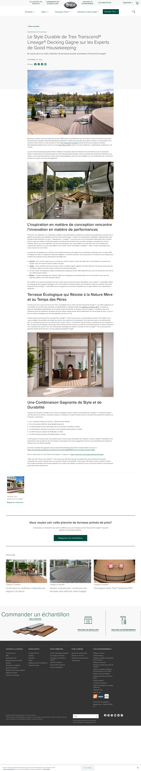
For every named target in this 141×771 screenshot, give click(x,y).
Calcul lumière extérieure (57, 665)
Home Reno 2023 (64, 145)
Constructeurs (76, 660)
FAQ (7, 656)
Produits (29, 11)
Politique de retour (98, 653)
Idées (43, 11)
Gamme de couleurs (56, 662)
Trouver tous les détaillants (101, 702)
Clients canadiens (98, 681)
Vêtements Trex (98, 690)
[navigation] (70, 3)
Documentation (104, 3)
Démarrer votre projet (87, 11)
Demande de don (34, 665)
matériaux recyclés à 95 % (90, 307)
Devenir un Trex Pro (78, 656)
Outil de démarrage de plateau (59, 653)
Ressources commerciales (79, 653)
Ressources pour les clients (14, 660)
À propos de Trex (34, 653)
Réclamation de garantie (13, 665)
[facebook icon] (35, 64)
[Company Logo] (70, 5)
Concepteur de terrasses (57, 656)
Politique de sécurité (99, 662)
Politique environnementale (101, 674)
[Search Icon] (133, 11)
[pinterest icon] (39, 64)
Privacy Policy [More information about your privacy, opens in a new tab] (46, 769)
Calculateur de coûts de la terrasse (58, 659)
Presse (31, 660)
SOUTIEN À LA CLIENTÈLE (14, 649)
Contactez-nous (10, 653)
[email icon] (45, 64)
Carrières (31, 656)
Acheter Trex (110, 11)
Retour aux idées (34, 26)
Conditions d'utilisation (100, 683)
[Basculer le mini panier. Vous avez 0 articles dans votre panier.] (137, 3)
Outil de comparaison (56, 667)
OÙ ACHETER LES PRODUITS (36, 3)
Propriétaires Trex (11, 658)
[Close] (138, 768)
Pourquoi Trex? (62, 11)
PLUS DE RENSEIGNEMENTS (102, 649)
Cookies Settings (98, 656)
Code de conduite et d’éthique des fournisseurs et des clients (102, 670)
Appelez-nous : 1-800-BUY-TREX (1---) (103, 705)
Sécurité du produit (11, 668)
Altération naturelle (11, 673)
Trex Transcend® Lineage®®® (70, 143)
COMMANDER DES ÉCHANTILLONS (52, 3)
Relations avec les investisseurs (38, 663)
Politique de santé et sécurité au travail (103, 677)
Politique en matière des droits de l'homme (103, 666)
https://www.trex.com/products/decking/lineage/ (87, 454)
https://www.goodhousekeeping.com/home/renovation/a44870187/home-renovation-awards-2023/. (61, 450)
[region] (70, 768)
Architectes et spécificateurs (80, 658)
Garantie (8, 663)
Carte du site (97, 692)
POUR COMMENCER (56, 649)
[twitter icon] (42, 64)
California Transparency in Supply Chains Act (103, 686)
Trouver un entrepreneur (87, 3)
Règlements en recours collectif (15, 670)
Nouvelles (32, 658)
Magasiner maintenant (15, 502)
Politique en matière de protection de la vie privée (103, 659)
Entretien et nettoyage (12, 675)
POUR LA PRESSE (77, 649)
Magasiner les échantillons (70, 538)
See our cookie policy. (8, 769)
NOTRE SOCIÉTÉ (34, 649)
